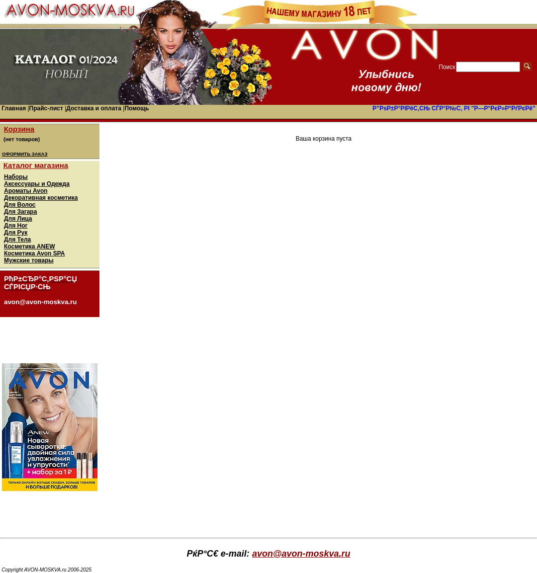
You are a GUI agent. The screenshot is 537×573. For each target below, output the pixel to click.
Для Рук (15, 232)
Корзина (19, 129)
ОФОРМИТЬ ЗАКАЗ (24, 154)
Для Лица (18, 218)
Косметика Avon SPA (34, 253)
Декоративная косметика (41, 197)
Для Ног (16, 225)
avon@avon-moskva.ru (301, 554)
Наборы (16, 176)
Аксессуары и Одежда (37, 183)
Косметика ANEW (29, 246)
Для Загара (20, 211)
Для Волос (20, 204)
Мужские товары (29, 260)
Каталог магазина (35, 165)
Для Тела (17, 239)
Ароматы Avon (26, 190)
